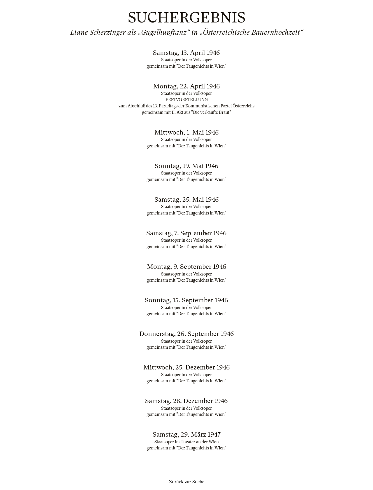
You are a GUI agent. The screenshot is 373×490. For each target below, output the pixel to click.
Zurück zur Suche (186, 481)
